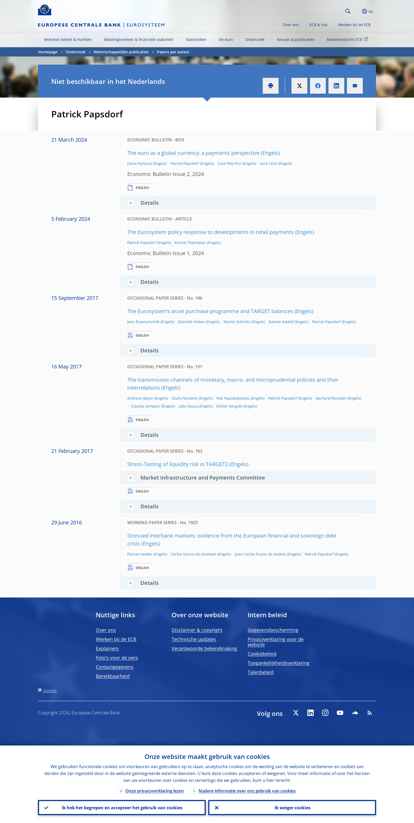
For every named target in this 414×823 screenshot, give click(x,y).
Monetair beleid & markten (68, 39)
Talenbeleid (261, 672)
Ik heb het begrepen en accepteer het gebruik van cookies (122, 807)
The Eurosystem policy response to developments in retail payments (210, 232)
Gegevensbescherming (273, 630)
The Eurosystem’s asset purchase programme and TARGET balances (210, 311)
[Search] (317, 11)
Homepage (48, 51)
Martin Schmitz (236, 321)
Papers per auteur (173, 51)
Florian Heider (139, 554)
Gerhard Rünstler (331, 398)
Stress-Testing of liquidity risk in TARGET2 (177, 464)
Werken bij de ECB (354, 24)
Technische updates (194, 639)
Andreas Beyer (140, 398)
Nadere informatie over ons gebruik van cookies (247, 790)
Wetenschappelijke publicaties (121, 51)
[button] (357, 11)
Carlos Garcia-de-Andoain (193, 554)
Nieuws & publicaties (295, 39)
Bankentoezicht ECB (348, 39)
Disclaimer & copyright (197, 630)
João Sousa (188, 406)
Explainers (107, 648)
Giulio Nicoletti (185, 398)
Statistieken (196, 39)
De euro (226, 39)
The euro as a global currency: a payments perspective (193, 152)
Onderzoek (255, 39)
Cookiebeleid (262, 653)
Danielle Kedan (191, 321)
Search (348, 11)
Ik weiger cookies (292, 807)
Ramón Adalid (281, 321)
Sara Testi (268, 163)
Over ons (291, 24)
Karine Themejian (190, 242)
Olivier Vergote (229, 406)
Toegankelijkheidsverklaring (278, 663)
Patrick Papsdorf (184, 163)
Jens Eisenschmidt (143, 321)
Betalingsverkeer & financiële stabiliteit (138, 39)
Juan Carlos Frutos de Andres (260, 554)
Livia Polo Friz (229, 163)
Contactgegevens (115, 667)
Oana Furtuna (139, 163)
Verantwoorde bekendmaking (204, 648)
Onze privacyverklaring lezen (154, 790)
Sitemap (50, 690)
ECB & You (318, 24)
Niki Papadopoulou (233, 398)
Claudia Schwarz (145, 406)
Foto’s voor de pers (117, 657)
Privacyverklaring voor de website (276, 642)
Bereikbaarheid (113, 676)
